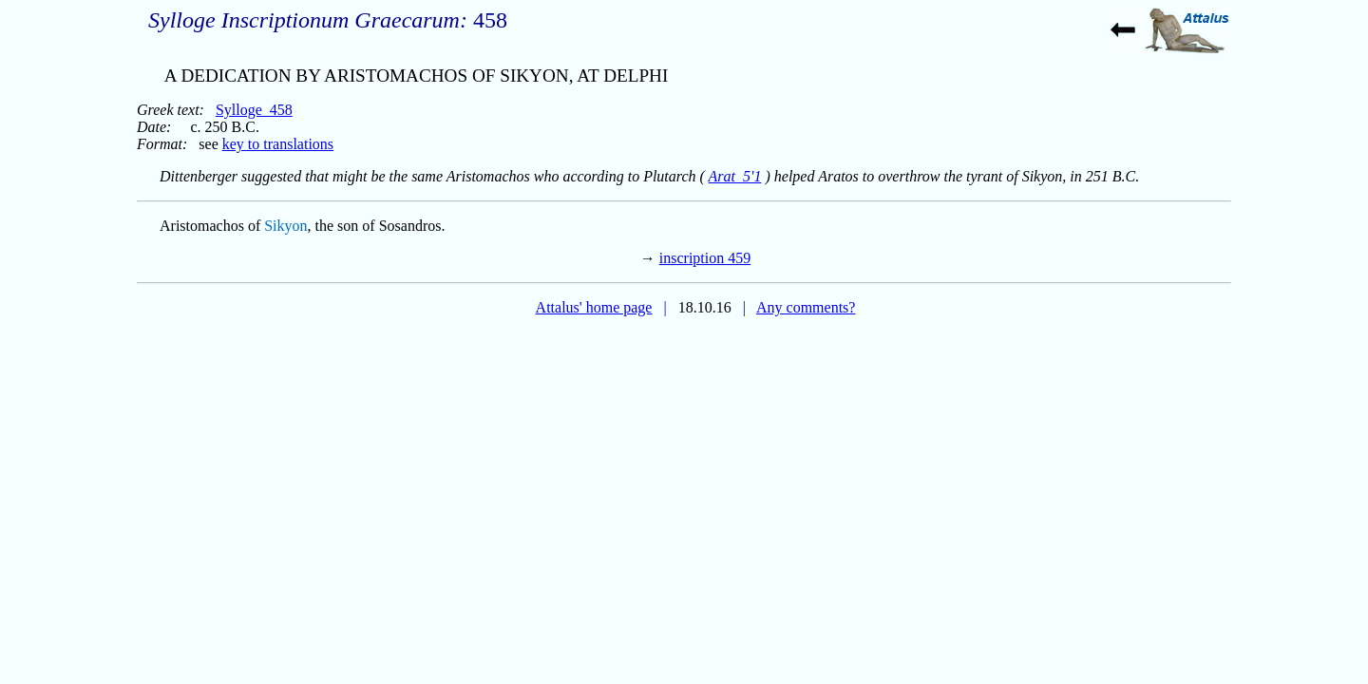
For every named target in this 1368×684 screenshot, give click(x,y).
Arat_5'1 (735, 176)
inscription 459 (704, 258)
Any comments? (805, 307)
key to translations (277, 144)
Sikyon (285, 226)
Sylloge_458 (254, 110)
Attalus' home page (594, 307)
